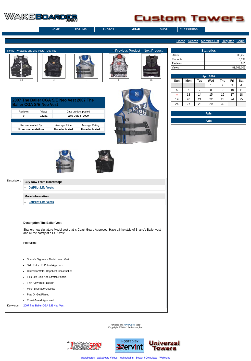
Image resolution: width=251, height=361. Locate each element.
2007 (26, 305)
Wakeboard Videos (107, 357)
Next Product (153, 50)
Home (180, 41)
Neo (56, 305)
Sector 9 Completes (146, 357)
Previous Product (127, 50)
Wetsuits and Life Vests (30, 50)
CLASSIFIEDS (189, 29)
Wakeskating (127, 357)
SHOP (164, 29)
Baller (38, 305)
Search (193, 41)
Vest (61, 305)
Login (241, 41)
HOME (55, 29)
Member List (210, 41)
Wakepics (165, 357)
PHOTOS (108, 29)
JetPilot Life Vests (41, 187)
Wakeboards (88, 357)
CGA (45, 305)
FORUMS (81, 29)
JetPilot (51, 50)
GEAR (136, 29)
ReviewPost (129, 324)
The (32, 305)
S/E (51, 305)
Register (228, 41)
